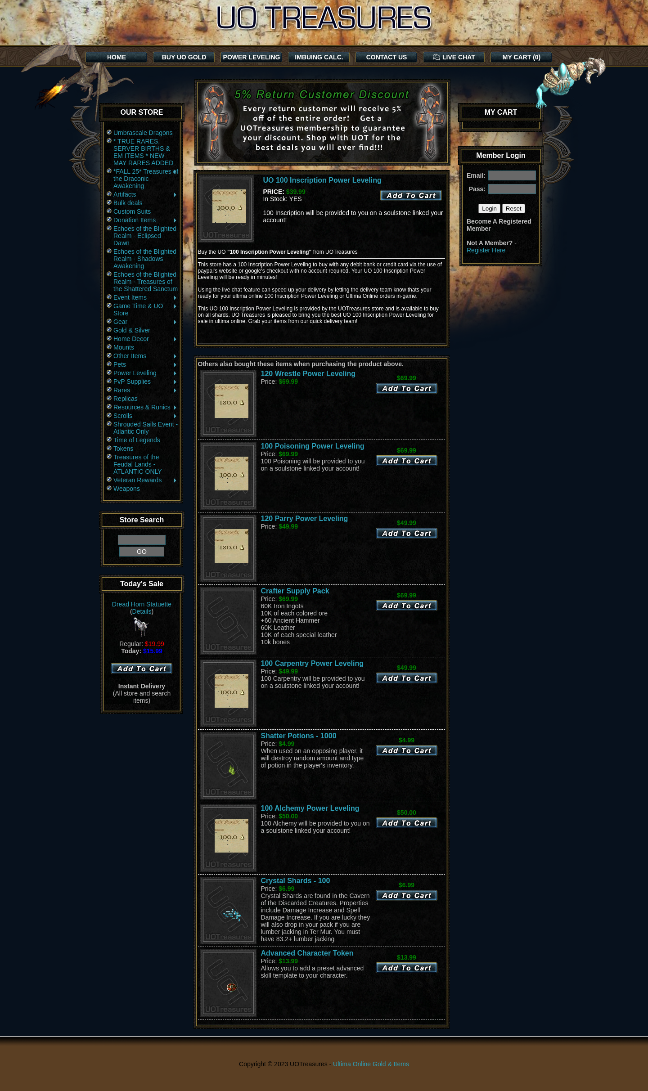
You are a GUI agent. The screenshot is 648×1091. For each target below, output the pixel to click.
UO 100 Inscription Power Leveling (322, 180)
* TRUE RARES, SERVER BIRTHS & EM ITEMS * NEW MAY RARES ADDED (143, 152)
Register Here (486, 250)
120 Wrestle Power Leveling (308, 373)
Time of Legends (136, 440)
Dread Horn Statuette (141, 604)
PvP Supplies (145, 381)
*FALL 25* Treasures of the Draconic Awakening (145, 178)
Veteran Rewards (145, 480)
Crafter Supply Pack (295, 591)
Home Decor (145, 338)
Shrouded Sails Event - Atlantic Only (145, 428)
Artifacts (145, 194)
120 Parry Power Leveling (304, 518)
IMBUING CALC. (319, 57)
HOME (116, 57)
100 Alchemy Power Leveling (310, 808)
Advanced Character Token (307, 953)
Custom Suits (132, 211)
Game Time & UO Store (145, 309)
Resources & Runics (145, 407)
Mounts (123, 347)
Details (142, 611)
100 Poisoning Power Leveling (312, 446)
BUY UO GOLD (184, 57)
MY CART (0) (522, 57)
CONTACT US (386, 57)
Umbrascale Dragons (143, 132)
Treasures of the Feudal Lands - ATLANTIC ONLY (137, 464)
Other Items (145, 355)
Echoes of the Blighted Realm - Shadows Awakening (144, 258)
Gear (145, 321)
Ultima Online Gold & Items (371, 1064)
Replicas (125, 398)
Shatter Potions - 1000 (299, 736)
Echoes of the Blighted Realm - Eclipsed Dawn (144, 236)
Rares (145, 390)
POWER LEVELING (251, 57)
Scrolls (145, 415)
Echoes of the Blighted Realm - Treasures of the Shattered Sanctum (145, 281)
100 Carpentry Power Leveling (312, 663)
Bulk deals (128, 203)
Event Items (145, 297)
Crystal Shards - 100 (295, 880)
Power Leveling (145, 373)
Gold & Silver (131, 330)
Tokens (123, 448)
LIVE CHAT (454, 57)
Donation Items (145, 220)
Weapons (126, 488)
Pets (145, 364)
